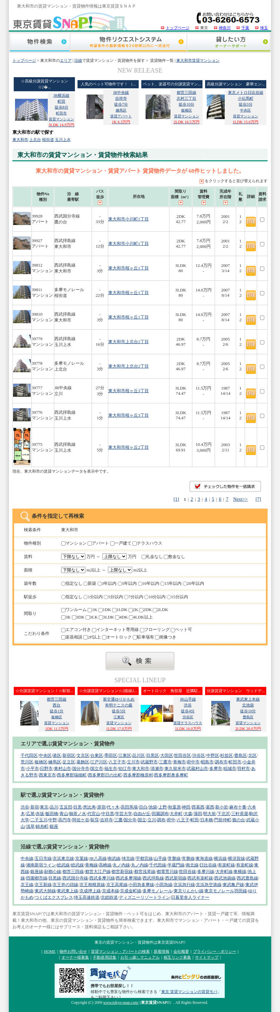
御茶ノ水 (77, 813)
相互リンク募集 (177, 957)
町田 (194, 819)
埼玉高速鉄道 (86, 897)
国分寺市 (80, 768)
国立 (142, 819)
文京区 (83, 755)
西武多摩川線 (102, 878)
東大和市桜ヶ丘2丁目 (128, 447)
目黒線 (54, 878)
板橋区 (41, 761)
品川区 (138, 755)
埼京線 (128, 858)
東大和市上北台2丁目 (128, 341)
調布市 (221, 761)
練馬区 (54, 761)
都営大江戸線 (98, 871)
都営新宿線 (122, 871)
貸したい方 (229, 42)
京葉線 (81, 858)
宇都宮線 (144, 858)
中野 (52, 819)
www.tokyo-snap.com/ (121, 1002)
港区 (57, 755)
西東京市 (47, 775)
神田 (186, 807)
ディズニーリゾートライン (144, 897)
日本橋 (206, 819)
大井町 (176, 813)
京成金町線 (130, 890)
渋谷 (25, 807)
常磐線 (174, 858)
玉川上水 (63, 139)
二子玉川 (38, 819)
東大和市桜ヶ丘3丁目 (128, 390)
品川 (54, 807)
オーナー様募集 (75, 957)
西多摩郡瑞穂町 (72, 775)
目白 (143, 807)
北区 (252, 755)
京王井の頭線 (65, 884)
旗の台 (238, 819)
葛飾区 (83, 761)
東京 (44, 807)
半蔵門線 (175, 865)
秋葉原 (174, 807)
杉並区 (226, 755)
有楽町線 (226, 865)
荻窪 (94, 819)
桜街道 (48, 139)
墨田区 (110, 755)
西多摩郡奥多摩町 (171, 775)
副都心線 (52, 871)
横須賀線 (236, 858)
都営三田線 (73, 871)
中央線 (27, 858)
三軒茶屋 (239, 813)
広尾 (30, 813)
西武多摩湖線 (128, 878)
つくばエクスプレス (54, 897)
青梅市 (179, 761)
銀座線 (36, 871)
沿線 (78, 60)
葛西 (210, 807)
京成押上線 (90, 890)
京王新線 (43, 884)
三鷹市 (165, 761)
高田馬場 (129, 807)
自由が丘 (141, 813)
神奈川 (225, 28)
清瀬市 (156, 768)
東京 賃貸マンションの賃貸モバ (189, 991)
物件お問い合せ (73, 951)
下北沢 (223, 813)
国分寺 (130, 819)
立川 (152, 819)
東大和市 (20, 139)
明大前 (209, 813)
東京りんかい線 (188, 890)
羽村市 (243, 768)
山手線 (160, 858)
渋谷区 (198, 755)
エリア (66, 60)
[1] (176, 499)
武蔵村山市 (197, 768)
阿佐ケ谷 (80, 819)
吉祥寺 (106, 819)
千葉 (245, 28)
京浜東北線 (63, 858)
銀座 (54, 826)
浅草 (30, 826)
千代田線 (157, 865)
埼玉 (264, 28)
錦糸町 (42, 826)
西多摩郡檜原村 (138, 775)
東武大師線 (45, 890)
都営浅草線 (144, 871)
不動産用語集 (104, 957)
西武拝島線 (153, 878)
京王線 (27, 884)
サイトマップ (207, 957)
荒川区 (27, 761)
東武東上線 (67, 890)
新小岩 (221, 807)
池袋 (153, 807)
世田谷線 (187, 871)
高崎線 (105, 865)
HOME (49, 951)
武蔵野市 (149, 761)
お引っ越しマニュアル (140, 957)
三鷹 (118, 819)
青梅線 (91, 865)
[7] (258, 499)
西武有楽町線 (200, 878)
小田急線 (163, 884)
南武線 (114, 858)
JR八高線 (98, 858)
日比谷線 (208, 865)
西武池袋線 (225, 878)
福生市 (110, 768)
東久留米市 (175, 768)
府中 (171, 819)
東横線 (240, 871)
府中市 (193, 761)
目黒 (77, 807)
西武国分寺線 (75, 878)
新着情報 (161, 951)
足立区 (68, 761)
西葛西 (198, 807)
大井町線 (224, 871)
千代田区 (29, 755)
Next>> (240, 499)
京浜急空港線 (208, 884)
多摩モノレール (157, 890)
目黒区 (152, 755)
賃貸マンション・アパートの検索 (120, 951)
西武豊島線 (247, 878)
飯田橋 (51, 813)
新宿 (34, 807)
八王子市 (117, 761)
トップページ (177, 28)
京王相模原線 (92, 884)
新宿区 (68, 755)
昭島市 (207, 761)
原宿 (101, 807)
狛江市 (124, 768)
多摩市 (215, 768)
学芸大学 (123, 813)
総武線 (63, 865)
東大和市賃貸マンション (197, 60)
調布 (161, 819)
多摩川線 (205, 871)
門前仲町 (222, 819)
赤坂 (40, 813)
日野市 (46, 768)
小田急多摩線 (141, 884)
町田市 (235, 761)
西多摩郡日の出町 (105, 775)
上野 (162, 807)
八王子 (183, 819)
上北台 (35, 139)
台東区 (96, 755)
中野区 (212, 755)
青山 (64, 813)
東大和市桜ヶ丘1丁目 (128, 268)
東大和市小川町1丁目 (128, 219)
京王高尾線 (117, 884)
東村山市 (62, 768)
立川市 (133, 761)
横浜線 (220, 858)
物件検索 (39, 42)
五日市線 (43, 858)
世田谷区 (182, 755)
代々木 (113, 807)
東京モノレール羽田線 (225, 890)
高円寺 (64, 819)
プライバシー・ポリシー (214, 951)
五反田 (66, 807)
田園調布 (160, 813)
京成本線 (110, 890)
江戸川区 (98, 761)
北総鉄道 (109, 897)
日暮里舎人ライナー (190, 897)
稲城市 (229, 768)
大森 (188, 813)
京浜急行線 (184, 884)
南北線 (192, 865)
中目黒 (107, 813)
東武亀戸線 (233, 884)
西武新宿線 (175, 878)
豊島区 (240, 755)
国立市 (96, 768)
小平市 (32, 768)
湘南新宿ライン (41, 865)
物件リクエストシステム (128, 42)
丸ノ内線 (121, 865)
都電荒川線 (167, 871)
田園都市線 (36, 878)
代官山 (93, 813)
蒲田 (198, 813)
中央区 (45, 755)
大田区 (166, 755)
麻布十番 (237, 807)
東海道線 (204, 858)
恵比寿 (89, 807)
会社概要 (181, 951)
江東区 (124, 755)
